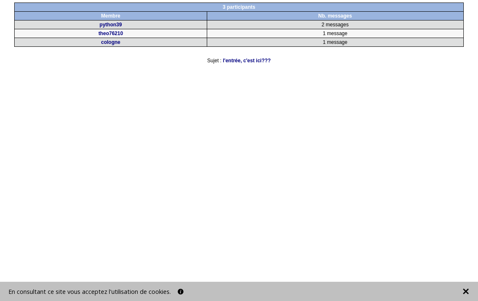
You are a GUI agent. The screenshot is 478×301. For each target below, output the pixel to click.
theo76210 (110, 33)
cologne (110, 42)
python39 (111, 25)
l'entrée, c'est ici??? (246, 61)
